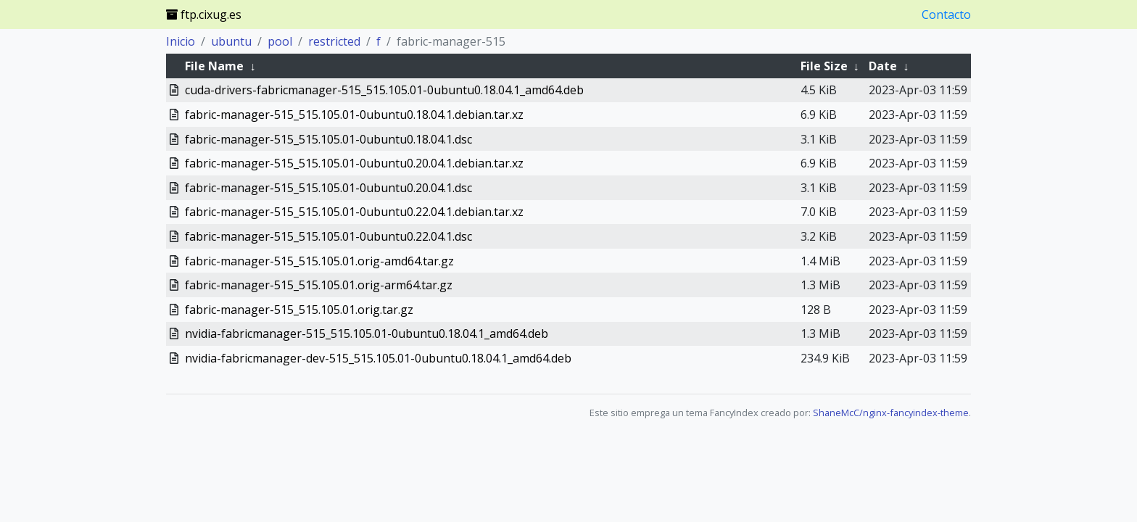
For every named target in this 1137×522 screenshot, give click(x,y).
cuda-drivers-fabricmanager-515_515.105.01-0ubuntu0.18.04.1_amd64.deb (384, 90)
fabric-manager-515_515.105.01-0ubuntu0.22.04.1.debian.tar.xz (354, 212)
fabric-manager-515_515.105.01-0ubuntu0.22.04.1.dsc (328, 236)
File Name (214, 66)
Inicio (180, 41)
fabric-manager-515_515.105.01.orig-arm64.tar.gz (318, 285)
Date (883, 66)
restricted (334, 41)
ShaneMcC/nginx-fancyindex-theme (891, 412)
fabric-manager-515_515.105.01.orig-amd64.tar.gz (319, 261)
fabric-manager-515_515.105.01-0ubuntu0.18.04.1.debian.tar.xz (354, 115)
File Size (824, 66)
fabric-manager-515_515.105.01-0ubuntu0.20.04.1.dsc (328, 188)
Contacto (946, 14)
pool (280, 41)
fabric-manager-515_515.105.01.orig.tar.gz (299, 310)
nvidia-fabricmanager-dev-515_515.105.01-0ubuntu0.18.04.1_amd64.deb (378, 358)
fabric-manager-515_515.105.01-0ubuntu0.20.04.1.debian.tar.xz (354, 163)
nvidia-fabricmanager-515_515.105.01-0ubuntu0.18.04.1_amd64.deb (366, 333)
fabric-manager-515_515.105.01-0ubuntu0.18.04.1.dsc (328, 139)
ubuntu (231, 41)
